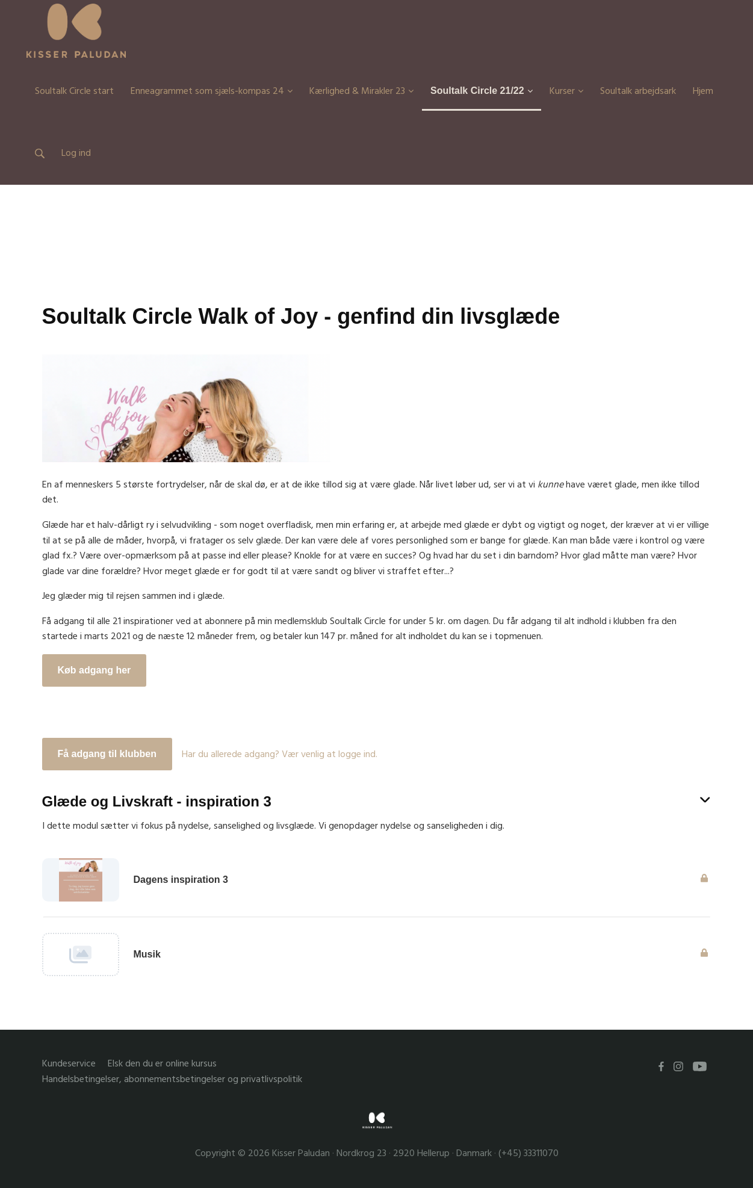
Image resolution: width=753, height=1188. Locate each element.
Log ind (76, 153)
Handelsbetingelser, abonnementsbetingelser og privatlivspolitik (172, 1079)
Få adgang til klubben (107, 754)
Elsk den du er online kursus (162, 1063)
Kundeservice (69, 1063)
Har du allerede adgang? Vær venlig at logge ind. (279, 754)
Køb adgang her (94, 670)
